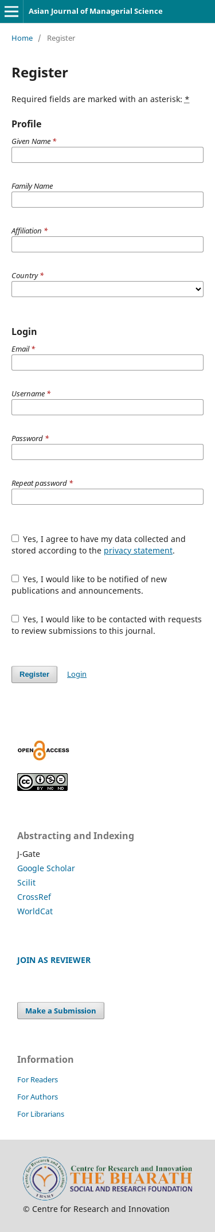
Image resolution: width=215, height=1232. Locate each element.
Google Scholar (46, 868)
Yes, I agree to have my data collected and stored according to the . (98, 544)
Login (77, 674)
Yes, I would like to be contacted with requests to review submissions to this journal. (106, 625)
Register (34, 674)
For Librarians (40, 1114)
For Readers (37, 1079)
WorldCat (35, 911)
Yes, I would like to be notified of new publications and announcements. (89, 585)
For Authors (37, 1096)
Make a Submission (60, 1010)
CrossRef (34, 896)
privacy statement (138, 550)
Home (22, 38)
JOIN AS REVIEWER (54, 959)
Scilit (26, 882)
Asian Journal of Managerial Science (96, 11)
